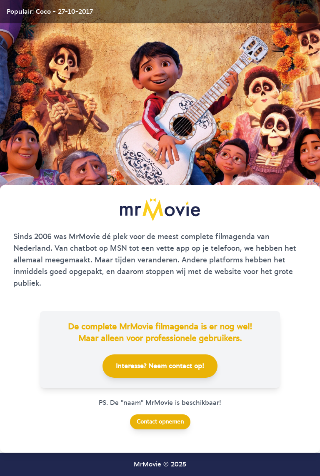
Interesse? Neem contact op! (160, 366)
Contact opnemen (160, 422)
